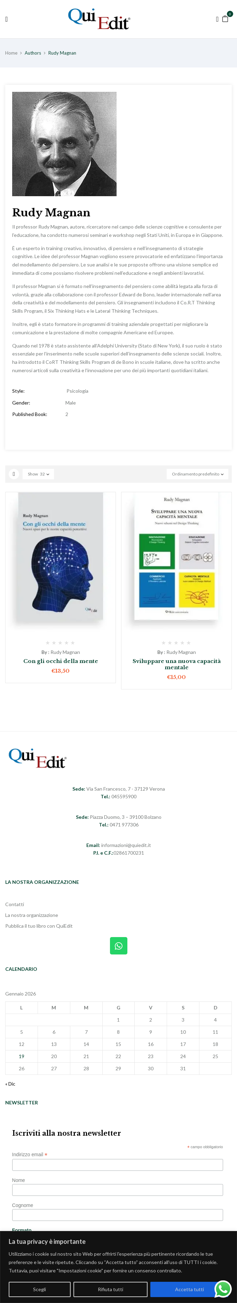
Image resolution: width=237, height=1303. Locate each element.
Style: (18, 391)
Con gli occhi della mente (60, 661)
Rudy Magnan (65, 652)
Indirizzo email (30, 1154)
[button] (225, 18)
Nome (18, 1180)
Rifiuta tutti (110, 1289)
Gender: (21, 403)
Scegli (39, 1289)
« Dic (10, 1084)
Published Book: (29, 414)
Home (11, 53)
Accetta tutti (189, 1289)
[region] (118, 1267)
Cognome (22, 1205)
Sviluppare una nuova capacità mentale (177, 664)
